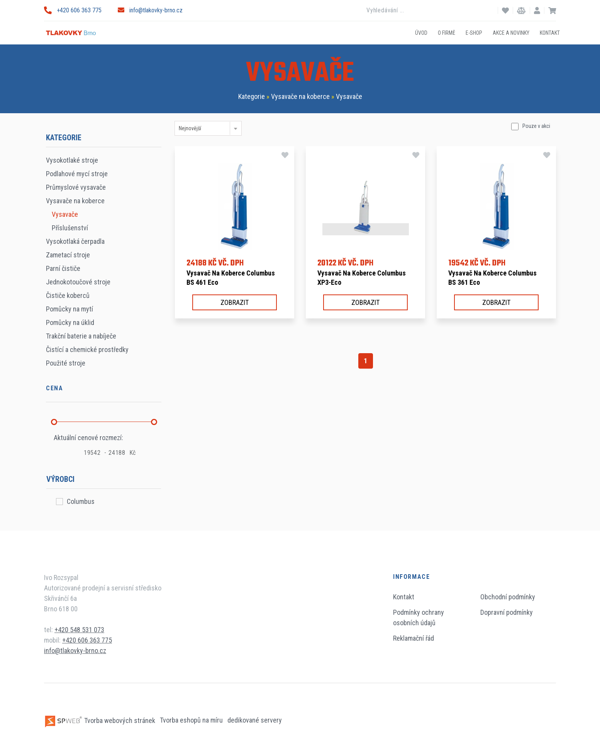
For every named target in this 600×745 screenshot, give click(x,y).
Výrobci (60, 479)
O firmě (446, 32)
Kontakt (550, 32)
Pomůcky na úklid (70, 322)
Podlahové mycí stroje (77, 174)
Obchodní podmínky (507, 597)
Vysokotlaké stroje (72, 160)
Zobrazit (234, 302)
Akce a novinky (511, 32)
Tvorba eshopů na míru (192, 720)
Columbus (81, 501)
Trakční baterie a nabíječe (81, 336)
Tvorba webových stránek (100, 720)
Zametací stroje (68, 255)
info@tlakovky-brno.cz (150, 10)
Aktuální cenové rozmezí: (88, 438)
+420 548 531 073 (79, 630)
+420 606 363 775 (73, 10)
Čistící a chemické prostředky (87, 349)
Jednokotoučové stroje (78, 282)
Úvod (421, 32)
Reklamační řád (413, 638)
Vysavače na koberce (300, 96)
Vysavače (349, 96)
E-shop (474, 32)
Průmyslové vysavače (76, 187)
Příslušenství (70, 228)
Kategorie (251, 96)
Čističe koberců (68, 295)
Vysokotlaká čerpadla (75, 241)
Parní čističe (63, 268)
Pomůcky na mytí (69, 309)
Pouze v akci (536, 126)
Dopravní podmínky (506, 612)
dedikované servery (254, 720)
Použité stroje (65, 363)
